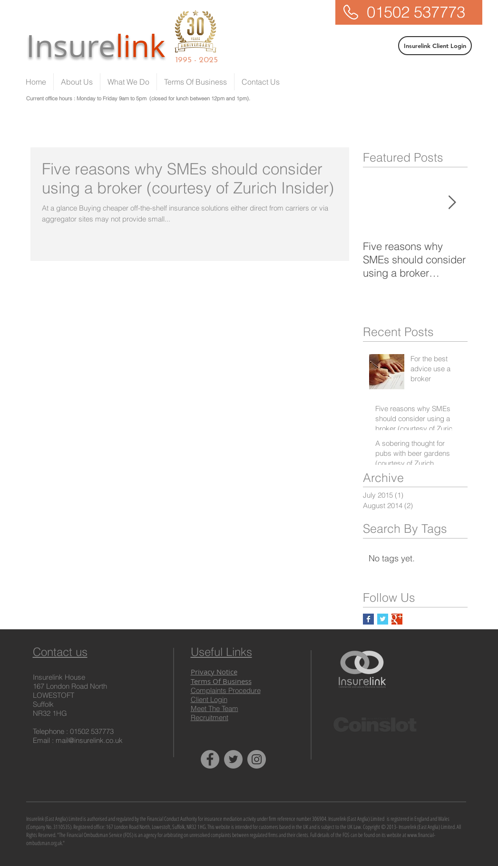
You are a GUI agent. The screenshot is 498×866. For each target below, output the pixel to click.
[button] (128, 81)
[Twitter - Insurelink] (233, 759)
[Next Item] (452, 202)
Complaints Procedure (226, 690)
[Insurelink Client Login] (435, 45)
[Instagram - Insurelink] (256, 759)
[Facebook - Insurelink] (210, 759)
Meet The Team (214, 708)
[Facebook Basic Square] (368, 619)
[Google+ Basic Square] (396, 619)
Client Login (209, 699)
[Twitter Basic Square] (382, 619)
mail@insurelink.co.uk (89, 740)
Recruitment (209, 717)
